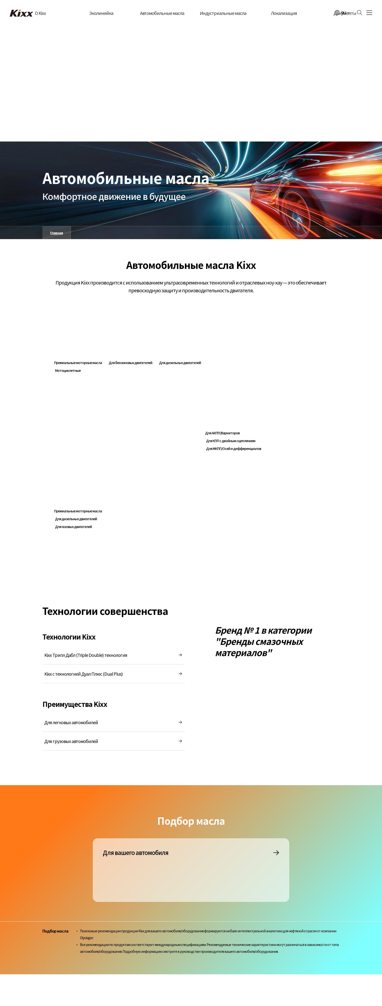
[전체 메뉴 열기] (369, 13)
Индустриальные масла (223, 13)
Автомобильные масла (162, 13)
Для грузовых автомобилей (113, 741)
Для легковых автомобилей (113, 722)
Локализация (284, 13)
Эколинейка (101, 13)
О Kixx (40, 13)
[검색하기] (358, 13)
